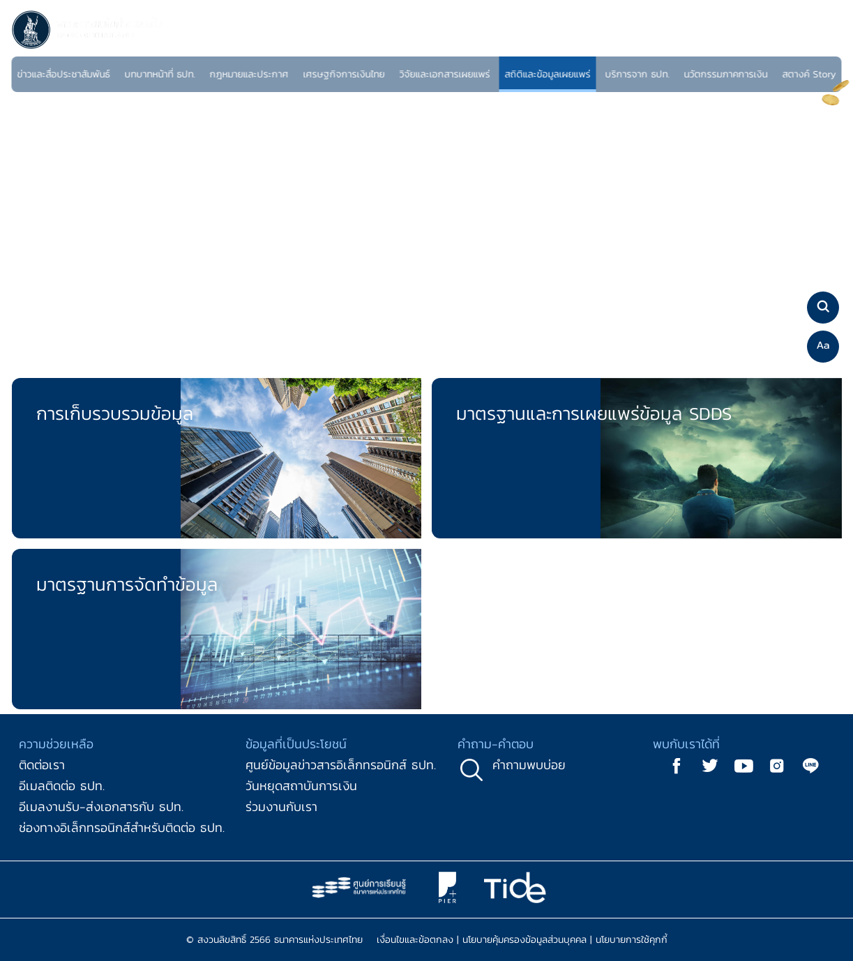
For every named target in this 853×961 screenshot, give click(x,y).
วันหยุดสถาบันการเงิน (301, 785)
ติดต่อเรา (42, 764)
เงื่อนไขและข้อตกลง (415, 939)
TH (809, 45)
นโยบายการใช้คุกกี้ (631, 939)
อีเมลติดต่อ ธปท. (62, 785)
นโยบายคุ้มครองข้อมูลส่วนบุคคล (524, 939)
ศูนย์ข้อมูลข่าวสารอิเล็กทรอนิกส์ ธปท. (341, 764)
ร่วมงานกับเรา (281, 806)
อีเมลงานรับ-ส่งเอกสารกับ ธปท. (101, 806)
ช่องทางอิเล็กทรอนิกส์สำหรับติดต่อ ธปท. (122, 827)
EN (825, 45)
